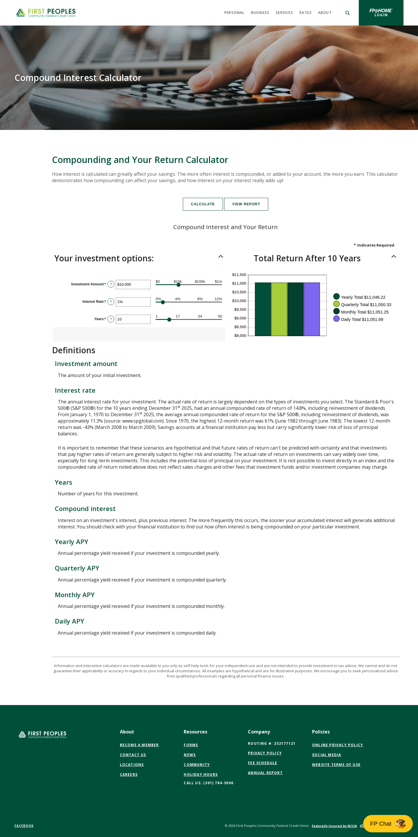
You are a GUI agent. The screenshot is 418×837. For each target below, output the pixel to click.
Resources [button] (195, 732)
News (190, 754)
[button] (139, 258)
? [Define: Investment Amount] (111, 284)
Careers (129, 774)
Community (197, 764)
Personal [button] (234, 12)
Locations (132, 764)
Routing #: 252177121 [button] (272, 743)
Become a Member (139, 744)
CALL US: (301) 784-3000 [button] (208, 782)
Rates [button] (306, 12)
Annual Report (265, 772)
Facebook (24, 826)
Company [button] (259, 732)
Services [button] (284, 12)
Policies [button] (321, 732)
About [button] (325, 12)
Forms (191, 744)
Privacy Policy (265, 753)
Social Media (326, 755)
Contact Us (133, 754)
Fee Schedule (262, 762)
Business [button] (260, 12)
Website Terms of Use (336, 764)
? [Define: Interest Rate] (111, 301)
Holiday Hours (201, 774)
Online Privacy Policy (337, 745)
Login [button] (388, 14)
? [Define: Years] (111, 319)
